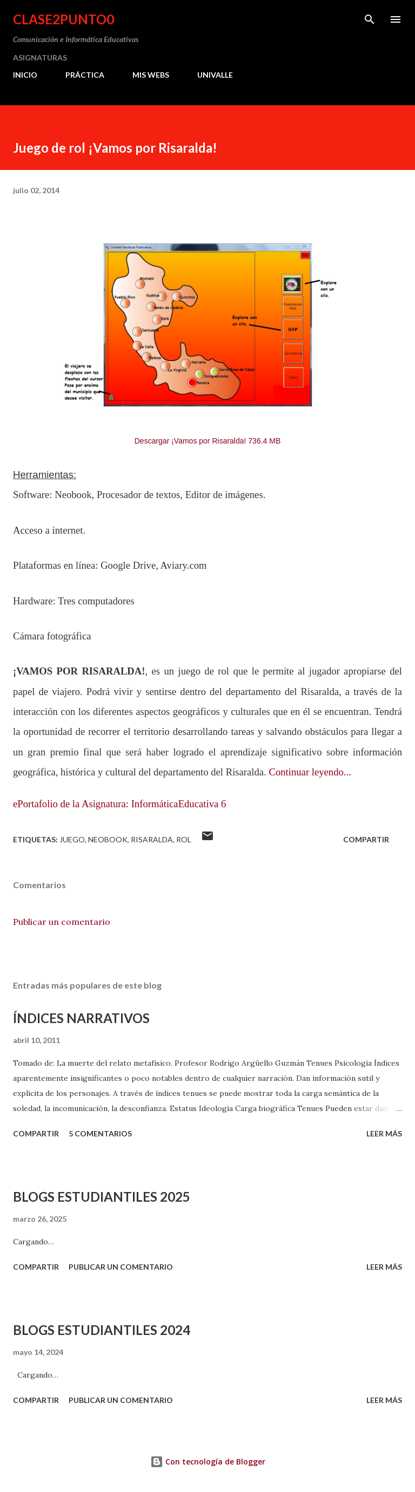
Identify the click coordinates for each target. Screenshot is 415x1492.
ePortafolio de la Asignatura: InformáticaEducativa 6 (119, 803)
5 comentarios (100, 1133)
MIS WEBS (150, 74)
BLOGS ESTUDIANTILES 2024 (101, 1330)
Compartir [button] (366, 839)
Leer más (384, 1133)
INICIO (25, 74)
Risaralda (152, 839)
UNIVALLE (215, 74)
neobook (108, 839)
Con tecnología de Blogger (207, 1461)
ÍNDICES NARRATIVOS (81, 1018)
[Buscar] (369, 19)
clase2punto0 (63, 19)
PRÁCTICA (84, 74)
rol (183, 839)
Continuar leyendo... (310, 772)
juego (72, 839)
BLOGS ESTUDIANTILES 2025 (101, 1196)
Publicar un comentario (61, 921)
